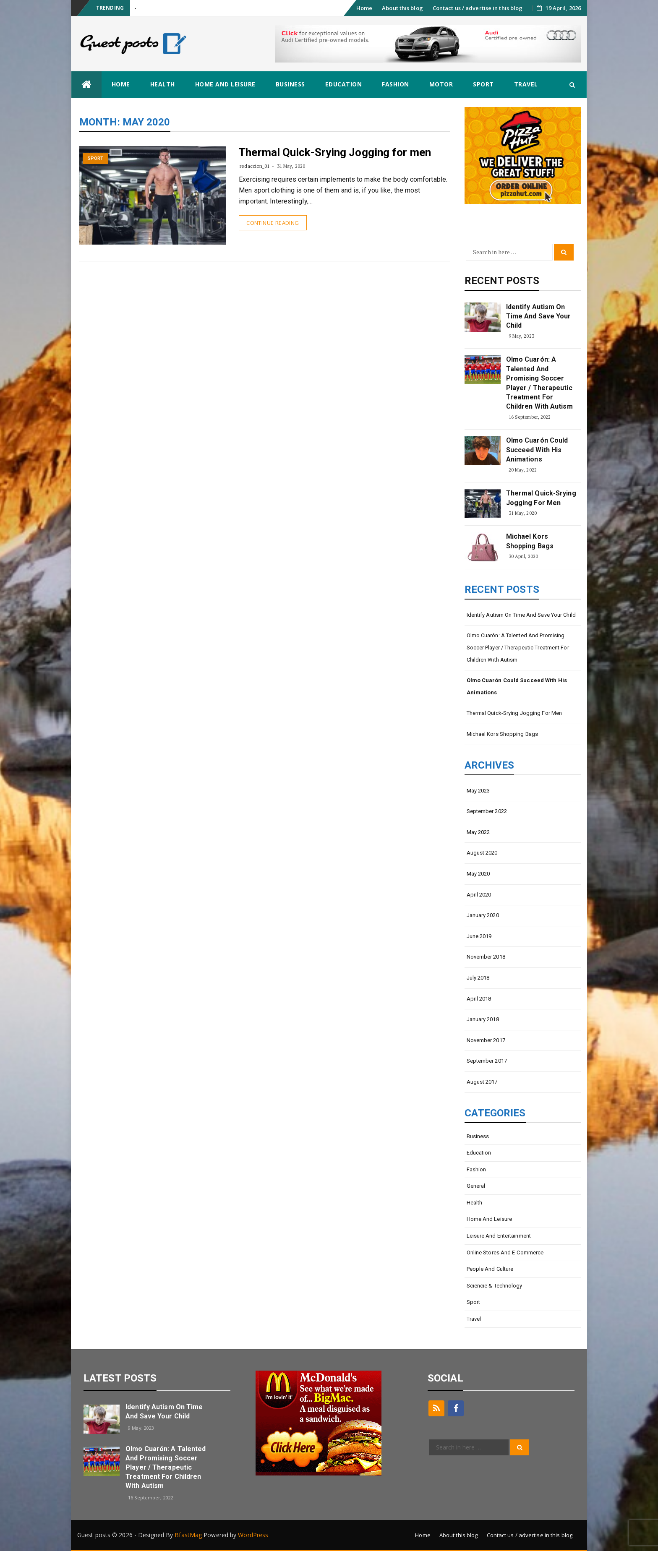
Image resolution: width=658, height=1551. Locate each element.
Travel (526, 84)
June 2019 (479, 936)
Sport (483, 84)
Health (162, 84)
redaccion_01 (254, 166)
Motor (441, 84)
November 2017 (486, 1040)
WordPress (253, 1535)
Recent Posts (502, 281)
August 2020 (482, 853)
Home (364, 8)
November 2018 (486, 957)
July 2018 (478, 978)
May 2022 (478, 832)
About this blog (402, 8)
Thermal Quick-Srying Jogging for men (335, 152)
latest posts (120, 1378)
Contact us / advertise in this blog (478, 8)
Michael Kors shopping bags (530, 541)
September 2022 (487, 811)
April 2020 (479, 894)
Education (343, 84)
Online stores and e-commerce (505, 1252)
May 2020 (478, 874)
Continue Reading (272, 223)
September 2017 (487, 1061)
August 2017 (482, 1082)
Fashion (395, 84)
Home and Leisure (225, 84)
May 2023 (478, 790)
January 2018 (483, 1019)
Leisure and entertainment (499, 1236)
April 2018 (479, 999)
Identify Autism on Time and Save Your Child (538, 316)
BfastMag (188, 1535)
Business (290, 84)
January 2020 (483, 915)
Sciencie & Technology (494, 1286)
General (476, 1186)
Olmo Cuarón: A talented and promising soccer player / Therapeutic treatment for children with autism (539, 382)
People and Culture (490, 1269)
